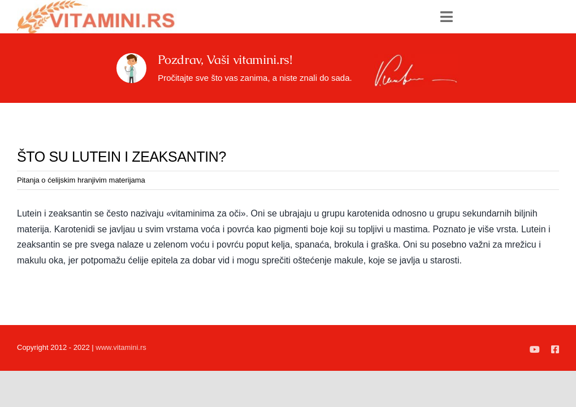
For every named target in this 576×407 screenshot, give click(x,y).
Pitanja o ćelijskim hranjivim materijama (81, 180)
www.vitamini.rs (121, 347)
